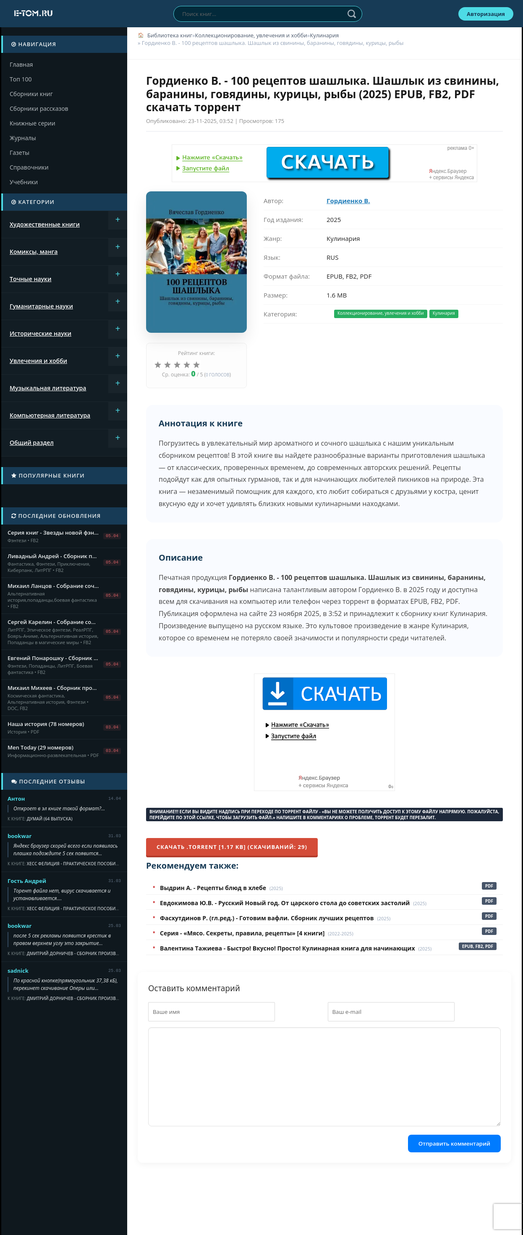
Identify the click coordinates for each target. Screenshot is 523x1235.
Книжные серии (32, 123)
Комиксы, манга (34, 252)
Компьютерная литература (50, 415)
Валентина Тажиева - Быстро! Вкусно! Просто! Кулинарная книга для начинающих (287, 948)
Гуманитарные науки (41, 306)
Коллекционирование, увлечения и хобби (251, 35)
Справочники (29, 167)
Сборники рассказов (39, 108)
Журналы (23, 138)
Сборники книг (31, 94)
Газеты (19, 153)
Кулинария (324, 35)
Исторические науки (40, 333)
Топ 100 (20, 79)
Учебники (24, 182)
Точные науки (31, 279)
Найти (352, 14)
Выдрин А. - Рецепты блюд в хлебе (213, 888)
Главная (21, 64)
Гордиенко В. (348, 200)
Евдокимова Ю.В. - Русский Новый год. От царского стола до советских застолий (285, 903)
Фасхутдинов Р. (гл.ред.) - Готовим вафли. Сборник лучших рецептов (267, 918)
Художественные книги (45, 224)
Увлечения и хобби (38, 361)
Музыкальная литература (48, 388)
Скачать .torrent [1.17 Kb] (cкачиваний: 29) (232, 847)
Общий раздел (32, 442)
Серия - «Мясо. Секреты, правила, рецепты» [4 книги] (242, 933)
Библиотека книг (169, 35)
